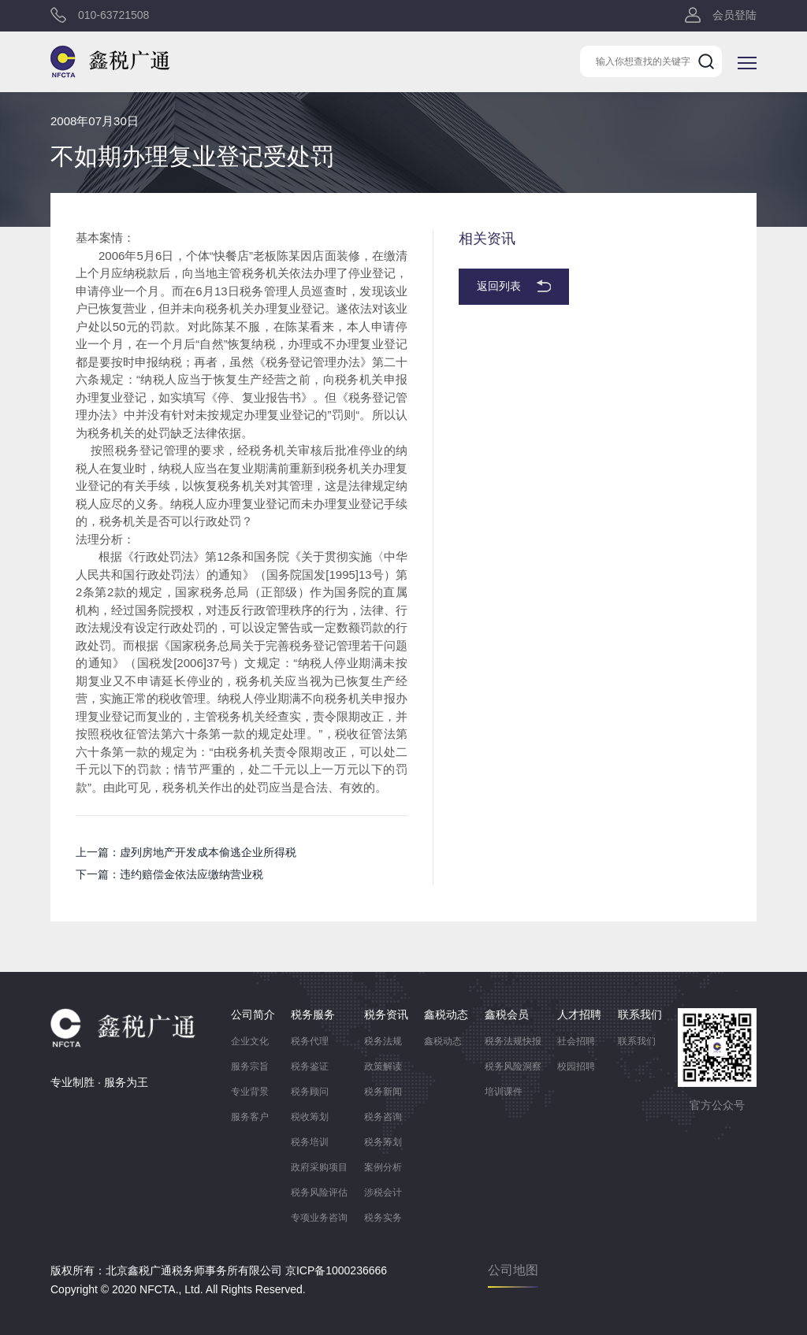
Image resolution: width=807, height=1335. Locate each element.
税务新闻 (383, 1091)
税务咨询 (383, 1116)
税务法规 (383, 1041)
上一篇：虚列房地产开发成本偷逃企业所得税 (186, 852)
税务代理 (310, 1041)
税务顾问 (310, 1091)
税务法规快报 (513, 1041)
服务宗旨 (250, 1066)
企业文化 (250, 1041)
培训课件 (504, 1091)
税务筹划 (383, 1142)
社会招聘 (576, 1041)
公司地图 (513, 1270)
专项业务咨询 (319, 1217)
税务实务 (383, 1217)
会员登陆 (734, 15)
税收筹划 (310, 1116)
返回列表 (499, 286)
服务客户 (250, 1116)
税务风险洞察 (513, 1066)
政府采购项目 (319, 1167)
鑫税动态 (443, 1041)
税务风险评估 (319, 1192)
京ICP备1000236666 (336, 1270)
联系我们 (637, 1041)
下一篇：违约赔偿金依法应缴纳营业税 (169, 874)
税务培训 (310, 1142)
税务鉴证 (310, 1066)
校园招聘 (576, 1066)
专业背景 (250, 1091)
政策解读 (383, 1066)
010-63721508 (113, 15)
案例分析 (383, 1167)
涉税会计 (383, 1192)
